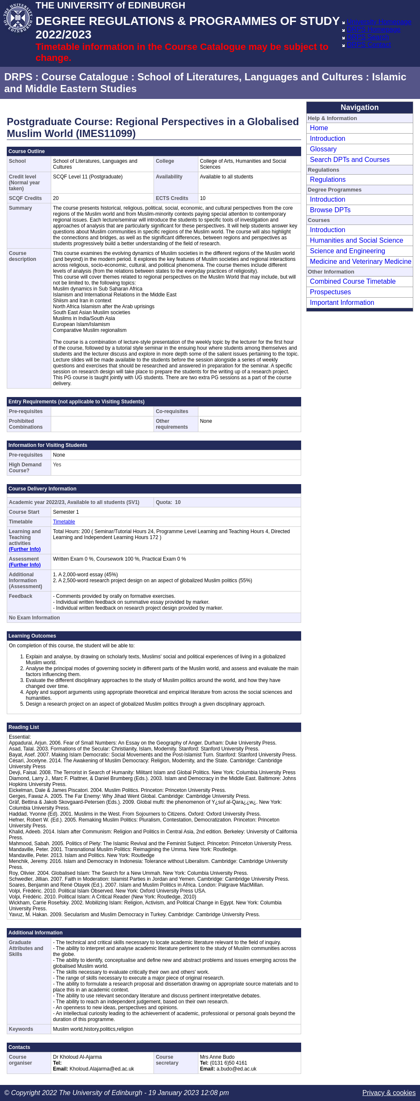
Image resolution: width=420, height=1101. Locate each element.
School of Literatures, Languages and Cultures (250, 76)
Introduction (328, 138)
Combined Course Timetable (353, 281)
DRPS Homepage (374, 29)
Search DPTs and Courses (350, 159)
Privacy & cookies (389, 1092)
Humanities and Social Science (357, 240)
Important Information (342, 302)
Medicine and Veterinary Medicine (361, 261)
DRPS (18, 76)
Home (319, 127)
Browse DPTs (330, 210)
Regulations (328, 179)
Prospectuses (330, 292)
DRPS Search (368, 37)
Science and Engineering (347, 251)
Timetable (64, 522)
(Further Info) (25, 549)
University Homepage (379, 21)
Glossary (323, 149)
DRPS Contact (369, 44)
